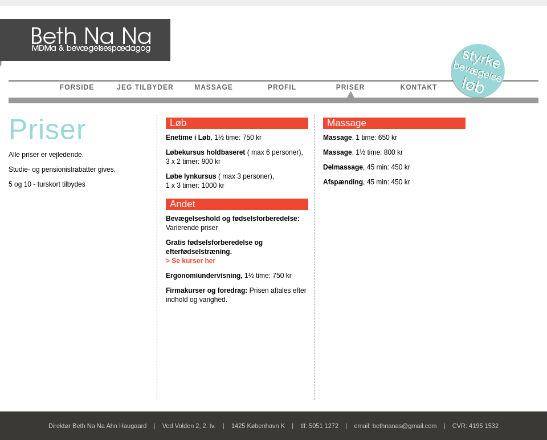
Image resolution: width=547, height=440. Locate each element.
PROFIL (282, 87)
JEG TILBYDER (145, 87)
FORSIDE (77, 87)
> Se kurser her (190, 261)
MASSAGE (213, 87)
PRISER (350, 87)
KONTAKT (419, 87)
